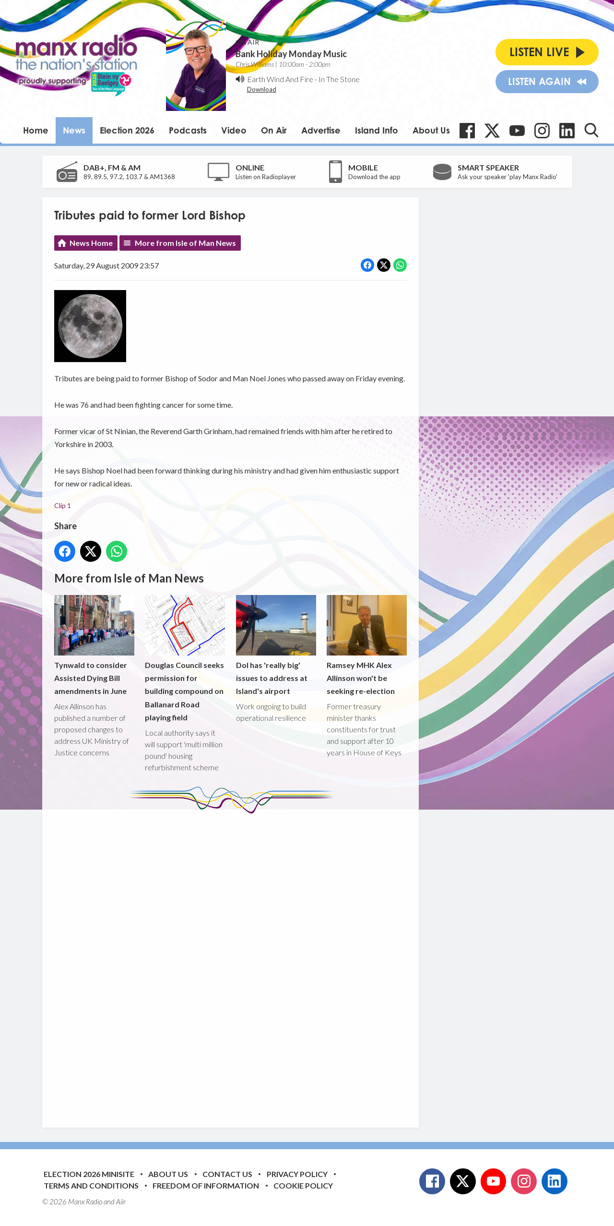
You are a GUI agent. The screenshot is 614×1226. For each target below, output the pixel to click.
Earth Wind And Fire (280, 79)
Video (234, 130)
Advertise (321, 130)
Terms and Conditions (91, 1185)
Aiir (121, 1201)
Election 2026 (127, 130)
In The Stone (339, 79)
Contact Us (227, 1173)
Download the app (374, 177)
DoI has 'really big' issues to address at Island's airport (276, 645)
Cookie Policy (303, 1185)
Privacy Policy (297, 1173)
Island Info (376, 130)
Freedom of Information (206, 1185)
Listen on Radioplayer (266, 177)
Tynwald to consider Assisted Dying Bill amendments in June (94, 645)
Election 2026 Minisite (89, 1173)
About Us (431, 130)
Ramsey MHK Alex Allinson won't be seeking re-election (366, 645)
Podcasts (188, 130)
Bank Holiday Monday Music (291, 54)
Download (261, 89)
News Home (91, 242)
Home (35, 130)
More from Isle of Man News (185, 242)
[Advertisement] (234, 963)
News (74, 130)
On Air (274, 130)
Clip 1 (62, 505)
